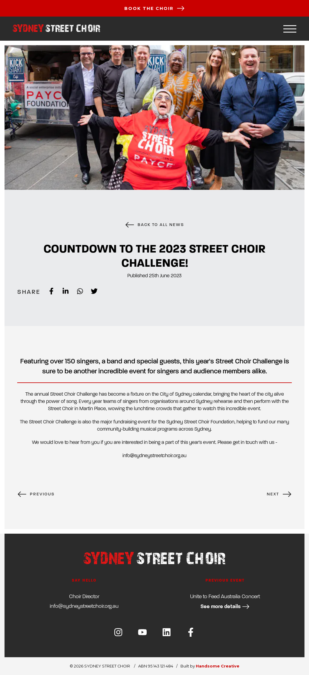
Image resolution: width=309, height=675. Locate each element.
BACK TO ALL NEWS (154, 225)
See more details (225, 606)
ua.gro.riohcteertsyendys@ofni (84, 606)
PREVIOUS (36, 494)
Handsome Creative (217, 666)
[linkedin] (62, 292)
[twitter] (90, 292)
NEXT (279, 494)
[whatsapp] (76, 292)
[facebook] (47, 292)
